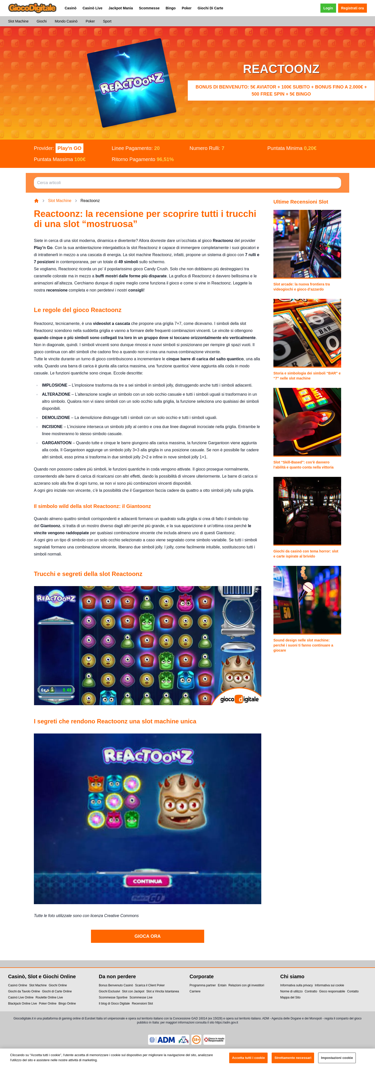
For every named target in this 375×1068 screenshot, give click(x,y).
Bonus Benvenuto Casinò (116, 985)
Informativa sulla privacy (296, 985)
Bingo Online (67, 1003)
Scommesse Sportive (113, 997)
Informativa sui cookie (329, 985)
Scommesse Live (140, 997)
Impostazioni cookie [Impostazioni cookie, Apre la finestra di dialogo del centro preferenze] (337, 1060)
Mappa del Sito (290, 997)
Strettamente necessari (292, 1060)
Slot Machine (18, 21)
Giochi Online (58, 985)
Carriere (195, 991)
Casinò (71, 8)
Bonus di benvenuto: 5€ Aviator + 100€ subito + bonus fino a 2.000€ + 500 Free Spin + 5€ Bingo (281, 90)
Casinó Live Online (21, 997)
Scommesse (149, 8)
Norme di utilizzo (291, 991)
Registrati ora (352, 8)
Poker (187, 8)
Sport (107, 21)
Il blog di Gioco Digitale (114, 1003)
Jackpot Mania (120, 8)
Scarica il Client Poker (150, 985)
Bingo (171, 8)
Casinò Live (93, 8)
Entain (222, 985)
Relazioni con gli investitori (246, 985)
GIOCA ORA (147, 936)
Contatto (353, 991)
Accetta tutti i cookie (248, 1060)
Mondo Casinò (66, 21)
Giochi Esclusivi (109, 991)
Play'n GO (70, 148)
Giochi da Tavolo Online (24, 991)
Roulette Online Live (49, 997)
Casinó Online (17, 985)
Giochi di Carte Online (57, 991)
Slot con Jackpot (133, 991)
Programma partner (203, 985)
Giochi (42, 21)
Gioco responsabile (332, 991)
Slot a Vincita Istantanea (162, 991)
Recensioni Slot (142, 1003)
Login (328, 8)
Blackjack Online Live (22, 1003)
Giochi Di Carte (210, 8)
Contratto (311, 991)
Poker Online (47, 1003)
